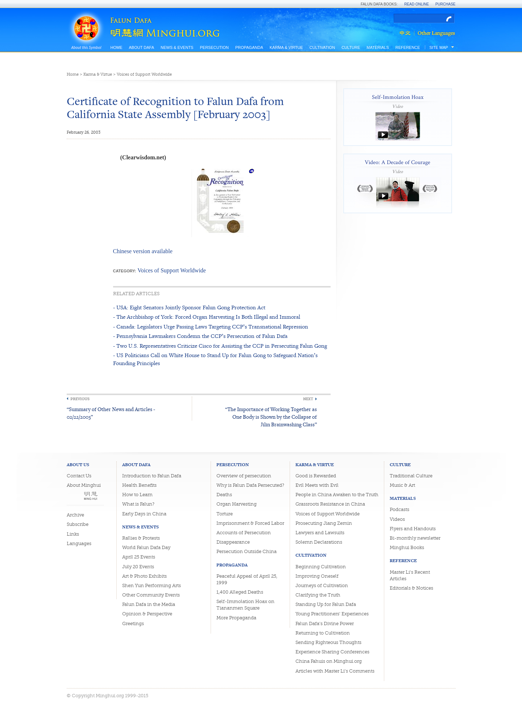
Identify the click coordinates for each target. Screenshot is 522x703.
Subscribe (77, 524)
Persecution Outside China (246, 551)
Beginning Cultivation (320, 566)
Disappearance (233, 542)
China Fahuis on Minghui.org (328, 661)
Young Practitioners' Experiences (332, 613)
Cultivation (322, 47)
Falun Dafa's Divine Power (324, 623)
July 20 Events (138, 566)
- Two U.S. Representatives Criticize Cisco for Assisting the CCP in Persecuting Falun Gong (220, 346)
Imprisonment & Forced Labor (250, 523)
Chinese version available (143, 251)
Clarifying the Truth (317, 595)
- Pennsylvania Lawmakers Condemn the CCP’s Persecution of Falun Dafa (200, 336)
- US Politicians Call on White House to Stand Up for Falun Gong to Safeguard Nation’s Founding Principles (215, 359)
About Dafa (141, 47)
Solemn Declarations (318, 542)
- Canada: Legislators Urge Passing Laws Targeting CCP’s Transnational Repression (210, 326)
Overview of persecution (243, 475)
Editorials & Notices (411, 588)
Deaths (224, 494)
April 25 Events (138, 557)
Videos (397, 519)
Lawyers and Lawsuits (319, 532)
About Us (78, 464)
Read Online (416, 4)
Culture (350, 47)
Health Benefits (139, 485)
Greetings (133, 623)
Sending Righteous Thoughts (328, 642)
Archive (75, 515)
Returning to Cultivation (322, 633)
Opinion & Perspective (147, 613)
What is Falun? (138, 504)
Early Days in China (144, 513)
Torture (224, 513)
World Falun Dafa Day (146, 547)
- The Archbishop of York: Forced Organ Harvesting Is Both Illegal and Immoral (206, 317)
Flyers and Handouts (413, 528)
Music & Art (402, 485)
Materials (377, 47)
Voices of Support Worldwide (144, 74)
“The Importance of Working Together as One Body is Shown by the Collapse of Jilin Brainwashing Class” (271, 417)
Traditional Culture (411, 475)
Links (73, 534)
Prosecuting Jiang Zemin (323, 523)
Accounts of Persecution (243, 532)
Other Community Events (151, 595)
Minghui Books (407, 547)
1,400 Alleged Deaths (239, 592)
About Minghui (84, 485)
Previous (80, 399)
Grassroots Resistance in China (330, 504)
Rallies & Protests (141, 538)
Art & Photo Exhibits (144, 576)
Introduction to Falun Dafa (151, 475)
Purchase (445, 4)
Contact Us (79, 475)
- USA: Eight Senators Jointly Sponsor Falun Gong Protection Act (189, 307)
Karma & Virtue (286, 47)
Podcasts (399, 509)
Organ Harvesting (236, 504)
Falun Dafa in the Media (148, 604)
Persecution (214, 47)
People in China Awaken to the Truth (336, 494)
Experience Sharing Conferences (332, 651)
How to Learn (137, 494)
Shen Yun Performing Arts (151, 585)
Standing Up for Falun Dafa (325, 604)
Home (117, 47)
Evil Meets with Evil (317, 485)
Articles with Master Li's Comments (334, 671)
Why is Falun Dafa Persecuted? (250, 485)
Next (308, 399)
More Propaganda (236, 617)
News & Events (177, 47)
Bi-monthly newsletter (415, 538)
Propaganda (249, 47)
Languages (79, 543)
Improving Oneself (317, 576)
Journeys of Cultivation (321, 585)
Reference (407, 47)
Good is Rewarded (315, 475)
